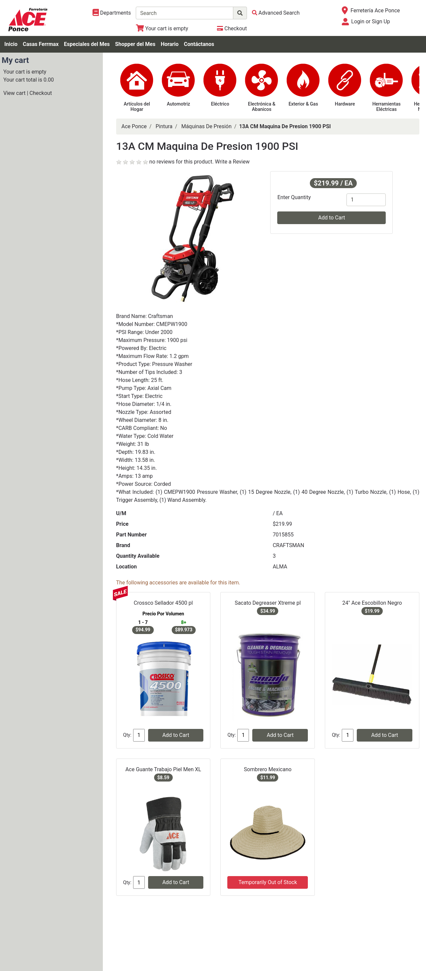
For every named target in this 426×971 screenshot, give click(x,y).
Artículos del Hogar (137, 106)
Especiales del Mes (87, 44)
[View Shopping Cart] (162, 28)
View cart (14, 93)
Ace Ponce (134, 126)
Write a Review (232, 162)
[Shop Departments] (112, 13)
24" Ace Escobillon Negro (372, 603)
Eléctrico (220, 104)
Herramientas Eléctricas (386, 106)
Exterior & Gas (303, 104)
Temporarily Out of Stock (267, 882)
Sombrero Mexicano (268, 769)
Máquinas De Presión (206, 126)
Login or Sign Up (370, 21)
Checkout (41, 93)
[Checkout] (232, 28)
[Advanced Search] (276, 13)
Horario (170, 44)
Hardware (345, 104)
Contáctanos (199, 44)
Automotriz (178, 104)
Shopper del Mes (135, 44)
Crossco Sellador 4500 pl (163, 603)
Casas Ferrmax (41, 44)
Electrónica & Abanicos (261, 106)
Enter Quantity (294, 197)
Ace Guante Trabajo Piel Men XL (163, 769)
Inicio (10, 44)
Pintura (163, 126)
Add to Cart (331, 217)
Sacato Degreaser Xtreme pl (268, 603)
